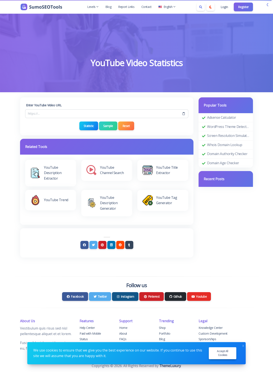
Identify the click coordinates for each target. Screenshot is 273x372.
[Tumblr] (129, 245)
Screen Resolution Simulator (228, 135)
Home (123, 328)
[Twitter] (93, 245)
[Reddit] (120, 245)
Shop (162, 328)
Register (243, 7)
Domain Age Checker (223, 163)
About (123, 333)
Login (224, 7)
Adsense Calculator (221, 117)
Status (84, 339)
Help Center (87, 328)
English (167, 7)
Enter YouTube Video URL (44, 105)
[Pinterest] (102, 245)
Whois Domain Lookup (224, 144)
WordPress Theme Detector (228, 126)
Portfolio (164, 333)
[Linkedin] (111, 245)
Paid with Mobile (90, 333)
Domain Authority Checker (227, 153)
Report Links (126, 7)
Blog (108, 7)
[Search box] (201, 7)
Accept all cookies (222, 353)
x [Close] (243, 345)
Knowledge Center (211, 328)
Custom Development (213, 333)
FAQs (122, 339)
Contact (146, 7)
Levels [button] (93, 7)
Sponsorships (207, 339)
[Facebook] (84, 245)
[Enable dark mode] (210, 7)
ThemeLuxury (170, 365)
